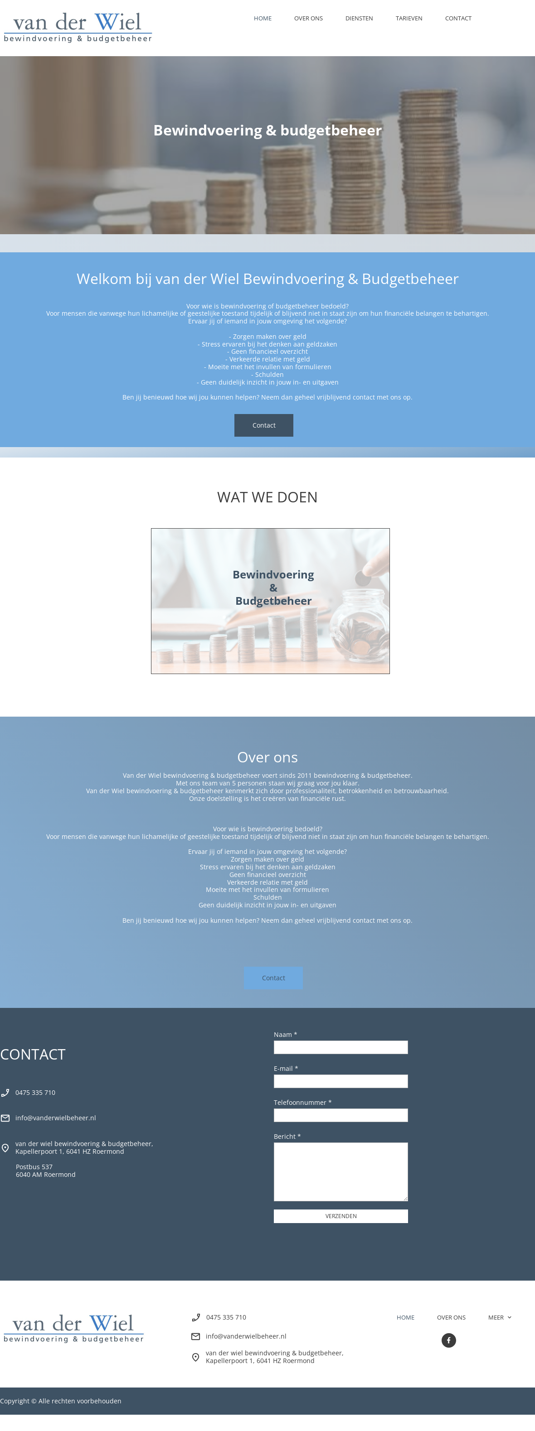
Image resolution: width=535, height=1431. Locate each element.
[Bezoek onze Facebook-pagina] (449, 1340)
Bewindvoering (273, 574)
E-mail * (286, 1068)
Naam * (285, 1034)
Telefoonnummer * (303, 1102)
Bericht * (287, 1136)
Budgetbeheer (273, 600)
